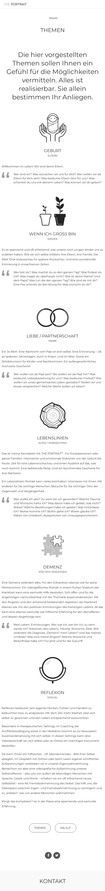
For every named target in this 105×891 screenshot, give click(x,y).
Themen (40, 827)
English (53, 18)
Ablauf (65, 827)
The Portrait (15, 4)
